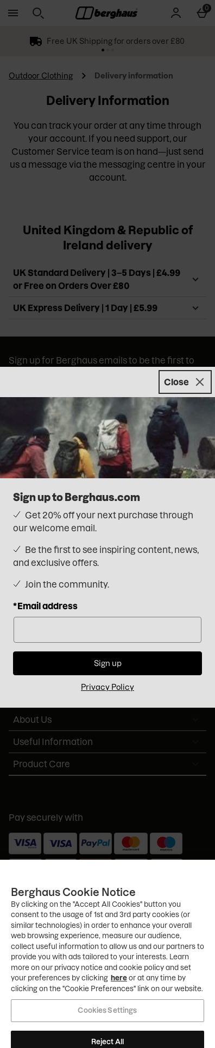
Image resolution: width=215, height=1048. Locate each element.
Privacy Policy (107, 687)
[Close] (185, 382)
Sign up (108, 663)
